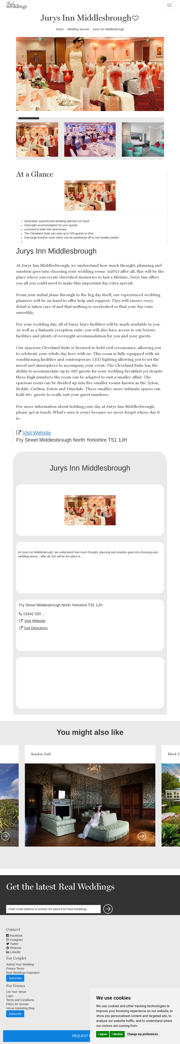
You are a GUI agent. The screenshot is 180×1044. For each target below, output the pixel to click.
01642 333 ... (34, 614)
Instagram (14, 939)
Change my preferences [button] (142, 1034)
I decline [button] (117, 1034)
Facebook (14, 935)
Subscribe (15, 978)
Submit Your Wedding (20, 964)
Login (9, 996)
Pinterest (13, 948)
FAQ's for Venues (17, 1004)
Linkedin (13, 952)
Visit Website (37, 432)
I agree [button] (102, 1034)
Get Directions (36, 628)
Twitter (12, 943)
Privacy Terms (15, 968)
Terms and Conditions (20, 1000)
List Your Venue (16, 991)
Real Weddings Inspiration (23, 972)
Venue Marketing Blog (20, 1008)
